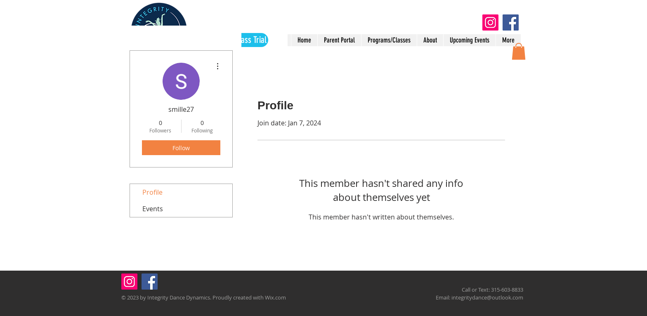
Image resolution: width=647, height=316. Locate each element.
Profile (152, 192)
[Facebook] (511, 22)
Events (152, 208)
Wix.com (275, 297)
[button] (519, 51)
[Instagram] (490, 22)
